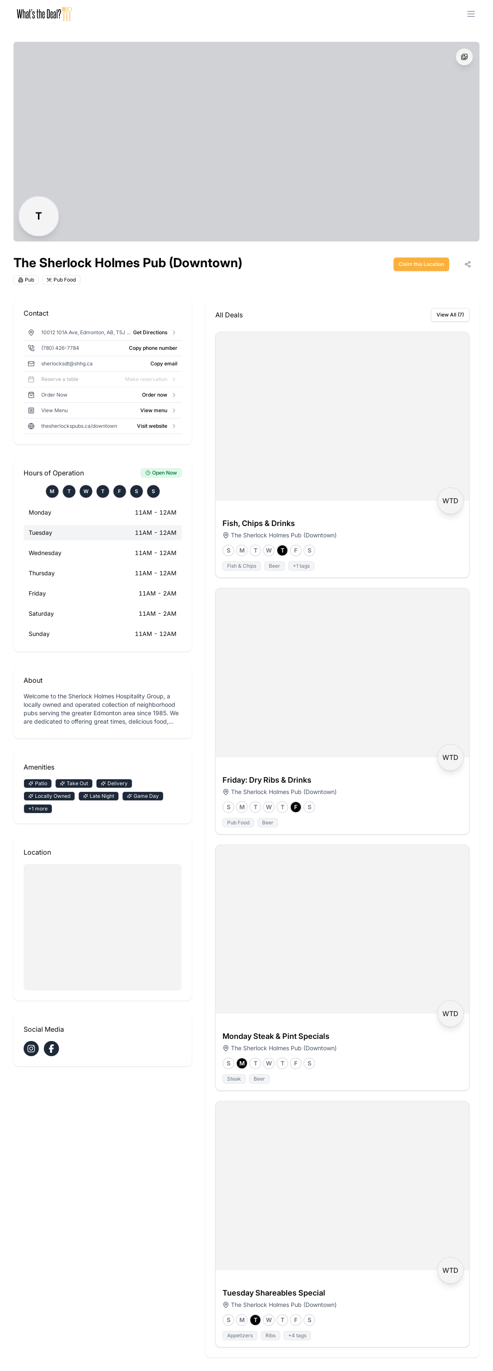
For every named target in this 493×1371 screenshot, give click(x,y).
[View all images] (464, 56)
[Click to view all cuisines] (46, 279)
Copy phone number (153, 348)
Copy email (163, 363)
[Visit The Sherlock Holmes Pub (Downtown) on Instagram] (31, 1048)
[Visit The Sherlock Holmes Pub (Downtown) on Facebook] (51, 1048)
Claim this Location (421, 264)
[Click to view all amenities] (103, 796)
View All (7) (450, 314)
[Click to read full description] (103, 709)
